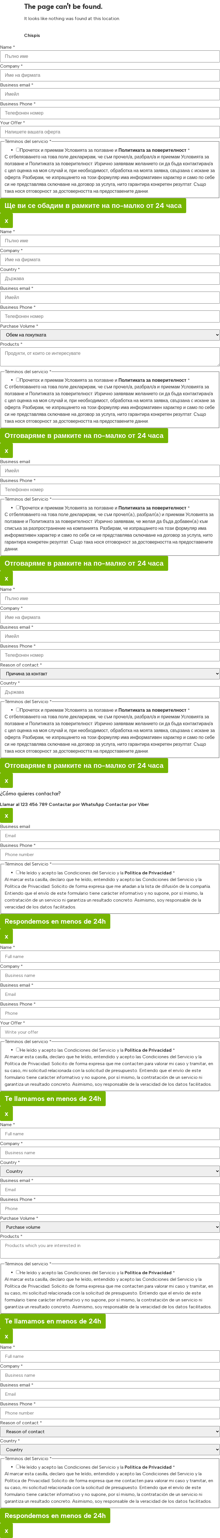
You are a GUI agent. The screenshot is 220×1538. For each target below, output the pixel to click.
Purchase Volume (19, 326)
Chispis (32, 35)
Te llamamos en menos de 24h (53, 1098)
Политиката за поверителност (152, 150)
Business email (17, 85)
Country (10, 269)
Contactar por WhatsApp (77, 804)
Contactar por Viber (127, 804)
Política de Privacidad (148, 873)
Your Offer (12, 123)
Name (7, 47)
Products (11, 344)
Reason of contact (21, 665)
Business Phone (18, 104)
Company (11, 66)
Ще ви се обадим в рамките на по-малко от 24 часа (93, 205)
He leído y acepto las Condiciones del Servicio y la (97, 873)
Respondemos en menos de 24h (55, 921)
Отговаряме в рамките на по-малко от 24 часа (84, 435)
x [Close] (6, 220)
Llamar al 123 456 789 (24, 804)
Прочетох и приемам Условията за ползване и (105, 150)
